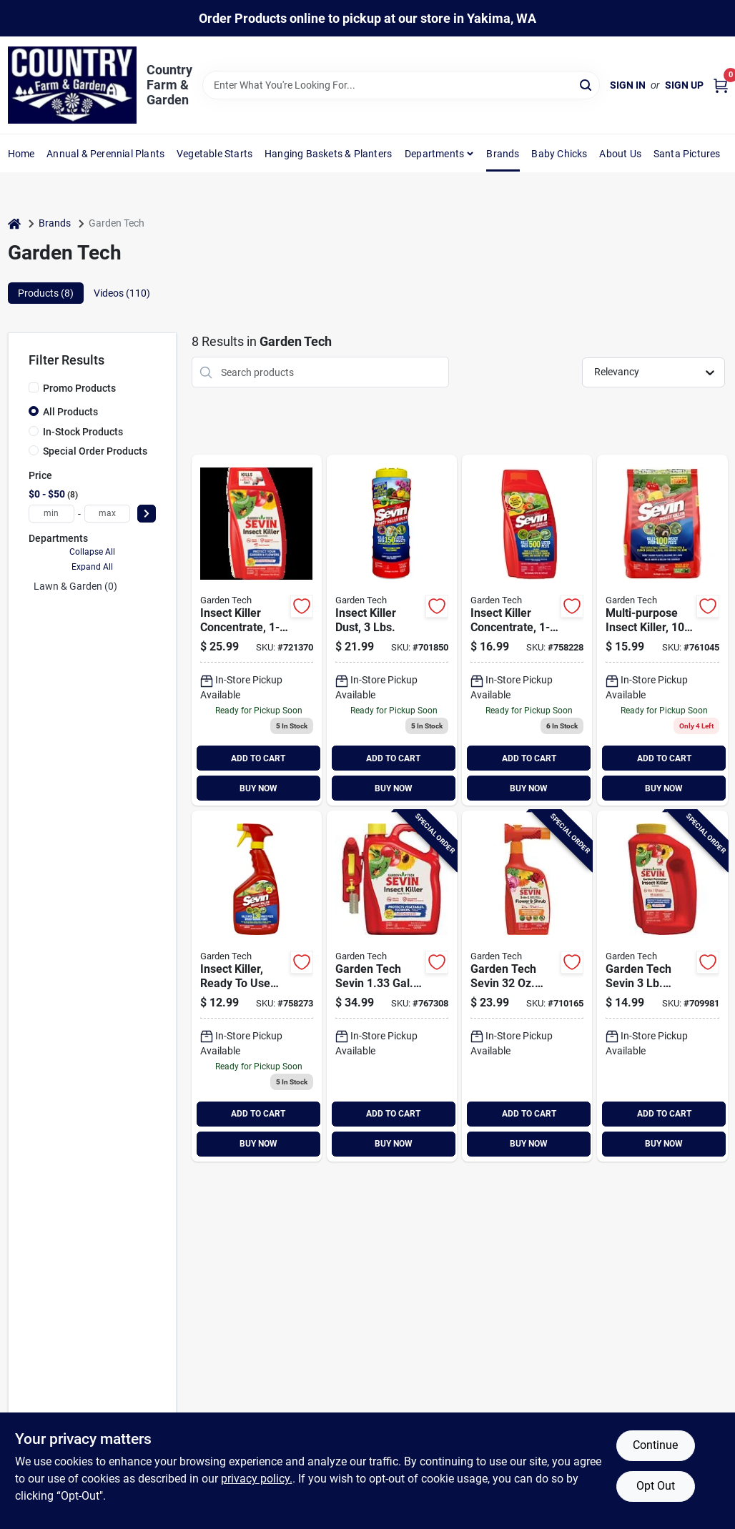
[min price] (51, 514)
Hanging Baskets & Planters (328, 153)
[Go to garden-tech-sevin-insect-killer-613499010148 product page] (527, 630)
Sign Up (684, 85)
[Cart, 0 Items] (721, 85)
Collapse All (92, 552)
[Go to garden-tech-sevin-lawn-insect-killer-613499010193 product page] (662, 630)
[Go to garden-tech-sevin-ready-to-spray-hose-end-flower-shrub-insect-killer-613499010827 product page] (527, 986)
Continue (655, 1445)
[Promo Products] (34, 387)
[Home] (14, 223)
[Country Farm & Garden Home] (72, 85)
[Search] (586, 84)
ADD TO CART (258, 758)
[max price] (107, 514)
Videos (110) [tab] (122, 293)
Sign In (628, 85)
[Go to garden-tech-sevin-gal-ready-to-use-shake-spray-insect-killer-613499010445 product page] (392, 986)
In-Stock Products (83, 431)
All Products (70, 411)
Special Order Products (95, 451)
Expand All (92, 567)
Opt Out (655, 1486)
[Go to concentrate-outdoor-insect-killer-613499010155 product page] (257, 630)
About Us (620, 153)
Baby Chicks (559, 153)
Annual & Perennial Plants (105, 153)
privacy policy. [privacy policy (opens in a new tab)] (256, 1478)
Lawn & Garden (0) (75, 586)
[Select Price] (146, 514)
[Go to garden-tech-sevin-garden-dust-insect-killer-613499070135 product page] (392, 630)
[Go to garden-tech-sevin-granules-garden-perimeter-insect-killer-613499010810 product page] (662, 986)
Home (21, 153)
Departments (434, 153)
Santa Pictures (687, 153)
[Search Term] (401, 85)
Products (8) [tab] (46, 293)
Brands (502, 153)
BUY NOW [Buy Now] (258, 788)
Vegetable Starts (214, 153)
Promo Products (79, 388)
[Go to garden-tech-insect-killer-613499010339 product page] (257, 986)
